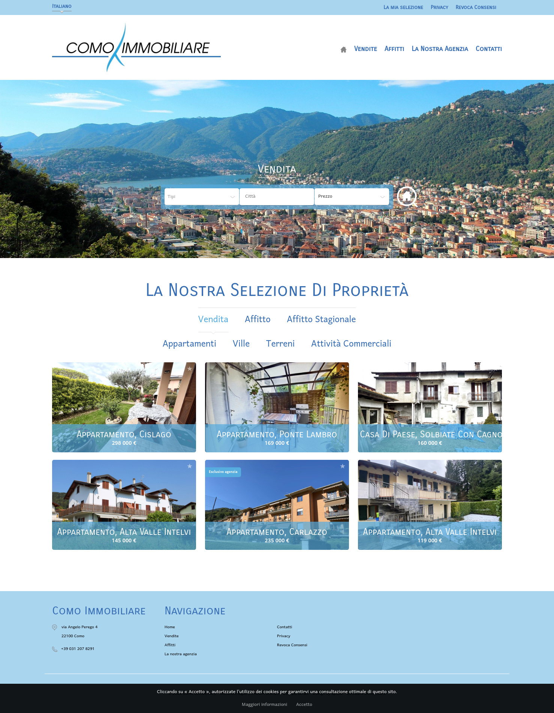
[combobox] (277, 196)
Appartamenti (189, 344)
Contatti (489, 49)
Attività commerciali (351, 344)
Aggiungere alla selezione (189, 368)
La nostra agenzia (440, 49)
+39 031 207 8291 (77, 648)
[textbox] (282, 196)
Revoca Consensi (476, 7)
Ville (241, 344)
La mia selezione (403, 7)
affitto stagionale (321, 319)
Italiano (62, 6)
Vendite (365, 49)
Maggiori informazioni (264, 704)
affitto (258, 319)
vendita (213, 319)
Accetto (304, 704)
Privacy (439, 7)
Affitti (394, 49)
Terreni (280, 344)
